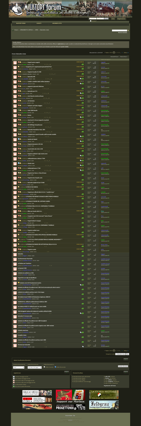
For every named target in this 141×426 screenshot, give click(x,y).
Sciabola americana (23, 330)
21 (48, 93)
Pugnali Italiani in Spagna (34, 221)
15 (50, 64)
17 (51, 131)
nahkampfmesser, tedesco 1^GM (36, 158)
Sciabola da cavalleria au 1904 (26, 273)
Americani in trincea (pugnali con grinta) (38, 120)
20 (50, 141)
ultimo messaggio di (105, 59)
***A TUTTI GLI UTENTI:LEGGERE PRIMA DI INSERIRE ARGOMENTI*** (44, 239)
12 (49, 117)
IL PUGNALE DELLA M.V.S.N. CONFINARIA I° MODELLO (40, 225)
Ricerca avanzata (122, 32)
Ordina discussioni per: (33, 364)
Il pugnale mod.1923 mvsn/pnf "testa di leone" (40, 216)
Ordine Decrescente (60, 367)
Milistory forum (20, 23)
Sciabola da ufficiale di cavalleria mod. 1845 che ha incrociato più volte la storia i (39, 287)
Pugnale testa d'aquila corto (35, 178)
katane (29, 115)
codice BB (107, 376)
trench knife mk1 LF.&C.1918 (35, 149)
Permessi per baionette (24, 344)
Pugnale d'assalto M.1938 (34, 72)
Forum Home (69, 415)
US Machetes (31, 101)
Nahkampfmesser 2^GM (34, 168)
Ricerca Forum (123, 56)
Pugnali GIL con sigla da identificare (27, 277)
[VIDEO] (110, 381)
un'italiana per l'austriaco (24, 263)
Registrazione (121, 19)
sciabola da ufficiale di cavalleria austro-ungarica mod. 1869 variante (36, 325)
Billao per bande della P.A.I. (35, 211)
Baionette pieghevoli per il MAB (36, 182)
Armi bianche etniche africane (35, 96)
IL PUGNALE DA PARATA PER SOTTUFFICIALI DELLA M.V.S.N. (41, 244)
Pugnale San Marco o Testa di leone (37, 173)
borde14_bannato (27, 74)
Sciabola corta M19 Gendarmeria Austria (30, 283)
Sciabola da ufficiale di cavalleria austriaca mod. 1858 (32, 340)
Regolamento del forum (110, 385)
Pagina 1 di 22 (109, 52)
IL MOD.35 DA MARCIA (32, 187)
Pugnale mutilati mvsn (33, 230)
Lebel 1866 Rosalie (32, 110)
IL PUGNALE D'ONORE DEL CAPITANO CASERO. (38, 201)
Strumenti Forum (114, 56)
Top (127, 354)
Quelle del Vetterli (32, 139)
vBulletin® (70, 420)
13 (51, 69)
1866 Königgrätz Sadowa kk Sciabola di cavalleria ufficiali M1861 (35, 311)
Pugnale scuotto (32, 249)
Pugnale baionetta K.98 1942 (35, 144)
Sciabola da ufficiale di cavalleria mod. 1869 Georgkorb (32, 321)
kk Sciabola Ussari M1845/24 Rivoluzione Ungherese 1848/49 (34, 297)
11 (119, 52)
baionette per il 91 (32, 91)
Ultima (126, 52)
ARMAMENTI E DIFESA (26, 30)
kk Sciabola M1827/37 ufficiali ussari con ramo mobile (32, 306)
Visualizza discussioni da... (19, 364)
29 (51, 78)
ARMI (36, 30)
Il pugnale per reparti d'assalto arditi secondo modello (42, 134)
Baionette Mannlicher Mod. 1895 (36, 129)
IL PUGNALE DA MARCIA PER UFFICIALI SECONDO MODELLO (41, 234)
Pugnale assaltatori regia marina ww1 (37, 153)
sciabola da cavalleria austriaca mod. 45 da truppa (31, 292)
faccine (107, 378)
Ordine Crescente (48, 367)
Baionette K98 (31, 76)
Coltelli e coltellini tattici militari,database (39, 81)
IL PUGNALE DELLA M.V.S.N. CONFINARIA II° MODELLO (40, 206)
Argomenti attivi (57, 23)
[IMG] (110, 380)
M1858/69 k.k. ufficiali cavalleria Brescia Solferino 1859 (32, 301)
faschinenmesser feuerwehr (25, 258)
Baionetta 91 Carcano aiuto (25, 316)
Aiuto (113, 19)
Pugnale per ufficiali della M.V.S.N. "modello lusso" (41, 192)
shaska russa (31, 163)
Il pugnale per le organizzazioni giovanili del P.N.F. (39, 66)
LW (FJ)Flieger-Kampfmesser (35, 125)
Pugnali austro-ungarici (34, 62)
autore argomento (25, 59)
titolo (19, 59)
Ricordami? (93, 21)
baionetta (20, 254)
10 (50, 170)
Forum (16, 30)
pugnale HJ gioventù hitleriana (36, 86)
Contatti (39, 23)
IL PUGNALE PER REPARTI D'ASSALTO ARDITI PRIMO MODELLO (42, 196)
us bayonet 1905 (22, 268)
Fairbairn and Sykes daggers (35, 105)
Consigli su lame (22, 335)
